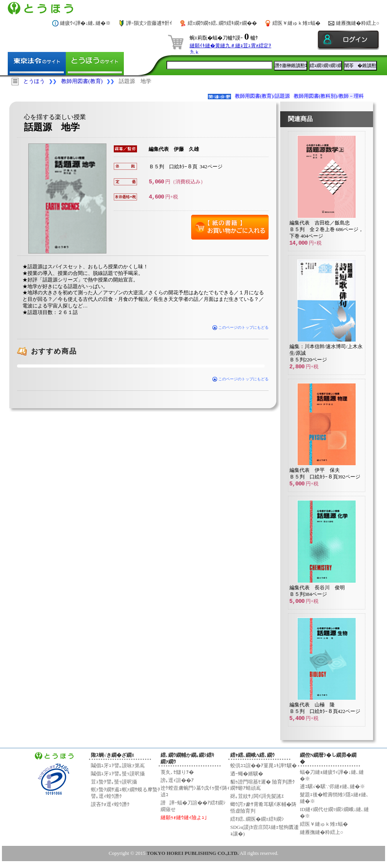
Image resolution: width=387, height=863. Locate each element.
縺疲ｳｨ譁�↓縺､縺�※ (85, 23)
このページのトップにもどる (240, 327)
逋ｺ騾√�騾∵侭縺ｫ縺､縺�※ (332, 786)
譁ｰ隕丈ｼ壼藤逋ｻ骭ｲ (149, 23)
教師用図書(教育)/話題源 (262, 96)
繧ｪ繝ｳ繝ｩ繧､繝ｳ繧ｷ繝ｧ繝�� (222, 23)
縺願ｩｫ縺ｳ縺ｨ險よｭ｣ (184, 817)
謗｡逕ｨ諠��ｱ (177, 780)
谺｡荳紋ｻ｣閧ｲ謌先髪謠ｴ (257, 796)
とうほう (34, 81)
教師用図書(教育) (82, 81)
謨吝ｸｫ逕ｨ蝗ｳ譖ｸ (110, 804)
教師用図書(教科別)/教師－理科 (329, 96)
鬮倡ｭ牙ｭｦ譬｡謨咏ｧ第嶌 (118, 765)
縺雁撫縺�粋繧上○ (357, 23)
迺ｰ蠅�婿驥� (246, 774)
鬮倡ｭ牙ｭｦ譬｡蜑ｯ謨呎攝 (118, 774)
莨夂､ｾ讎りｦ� (177, 772)
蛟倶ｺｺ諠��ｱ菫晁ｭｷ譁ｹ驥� (263, 765)
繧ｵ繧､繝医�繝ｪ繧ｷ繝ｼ (257, 819)
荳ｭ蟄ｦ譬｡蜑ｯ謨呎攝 (114, 782)
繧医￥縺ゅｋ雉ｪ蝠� (296, 23)
